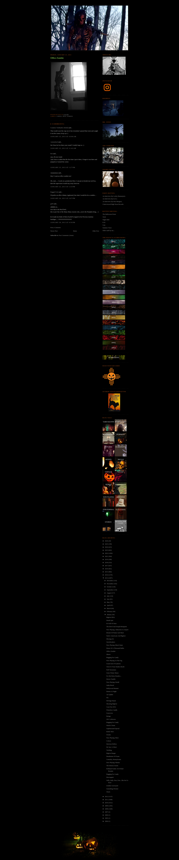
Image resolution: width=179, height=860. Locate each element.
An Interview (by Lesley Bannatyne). (114, 196)
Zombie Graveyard (112, 786)
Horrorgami (110, 777)
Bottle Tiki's (110, 731)
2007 (106, 812)
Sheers (108, 654)
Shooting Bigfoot (111, 704)
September (110, 590)
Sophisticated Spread (112, 728)
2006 (106, 815)
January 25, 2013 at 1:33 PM (62, 187)
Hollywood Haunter (112, 688)
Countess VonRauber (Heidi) (59, 128)
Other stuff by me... (109, 230)
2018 (106, 562)
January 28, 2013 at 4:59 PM (62, 222)
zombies (70, 116)
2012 (106, 796)
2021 (106, 556)
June (108, 599)
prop (64, 116)
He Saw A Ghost (111, 747)
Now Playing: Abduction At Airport (117, 630)
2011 (106, 799)
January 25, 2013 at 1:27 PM (62, 167)
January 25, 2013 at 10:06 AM (63, 136)
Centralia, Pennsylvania (113, 759)
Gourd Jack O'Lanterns (113, 664)
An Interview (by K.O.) (110, 199)
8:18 (104, 222)
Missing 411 (110, 639)
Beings (108, 716)
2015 (106, 572)
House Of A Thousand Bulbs (115, 648)
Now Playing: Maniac (113, 762)
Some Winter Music (112, 673)
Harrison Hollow (111, 744)
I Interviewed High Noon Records (113, 204)
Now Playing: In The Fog (114, 660)
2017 (106, 565)
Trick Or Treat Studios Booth (115, 667)
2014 (106, 575)
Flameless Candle (111, 710)
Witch (108, 792)
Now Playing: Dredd (112, 682)
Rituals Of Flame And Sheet (115, 633)
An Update (109, 694)
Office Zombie (57, 58)
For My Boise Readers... (113, 676)
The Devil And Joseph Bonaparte (116, 626)
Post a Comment (55, 227)
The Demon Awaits (112, 765)
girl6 (51, 204)
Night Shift (106, 220)
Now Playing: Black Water (114, 645)
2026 (106, 541)
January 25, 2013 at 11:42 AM (63, 148)
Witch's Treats (110, 725)
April (108, 605)
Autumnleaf (54, 142)
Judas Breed (110, 685)
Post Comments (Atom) (66, 235)
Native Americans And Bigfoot (115, 636)
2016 (106, 569)
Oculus (108, 735)
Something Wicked (112, 789)
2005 (106, 818)
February (110, 611)
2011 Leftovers (111, 719)
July (108, 596)
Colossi (108, 741)
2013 (106, 578)
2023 (106, 550)
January (109, 614)
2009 (106, 806)
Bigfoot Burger (111, 753)
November (110, 584)
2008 (106, 809)
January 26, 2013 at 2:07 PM (62, 198)
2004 (106, 821)
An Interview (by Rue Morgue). (112, 201)
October (109, 587)
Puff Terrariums (111, 670)
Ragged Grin (54, 192)
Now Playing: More (112, 738)
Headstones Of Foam (112, 756)
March (109, 608)
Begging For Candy (112, 657)
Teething (109, 750)
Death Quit (109, 620)
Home (75, 231)
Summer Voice (107, 228)
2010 (106, 803)
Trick (104, 217)
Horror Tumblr (111, 679)
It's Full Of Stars (111, 623)
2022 (106, 553)
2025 (106, 544)
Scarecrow (109, 713)
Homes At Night (111, 691)
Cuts (104, 225)
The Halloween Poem (109, 214)
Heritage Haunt (111, 701)
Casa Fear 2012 (111, 707)
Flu (107, 698)
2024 (106, 547)
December (110, 580)
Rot (51, 153)
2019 (106, 559)
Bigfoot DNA (110, 617)
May (108, 602)
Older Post (95, 231)
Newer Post (54, 231)
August (109, 593)
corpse (59, 116)
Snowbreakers (110, 642)
